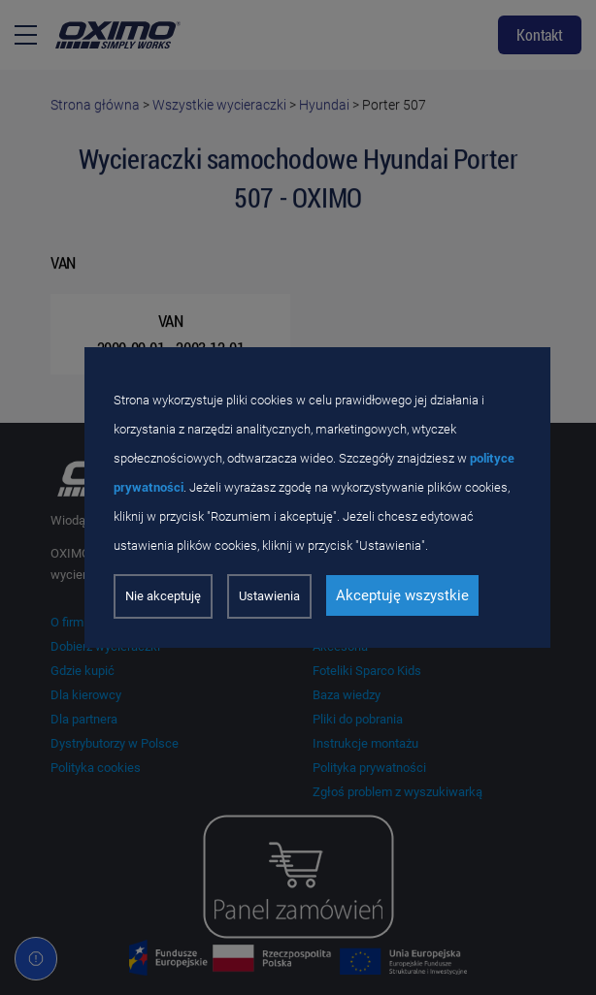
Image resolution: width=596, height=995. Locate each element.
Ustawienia (269, 596)
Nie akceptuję (163, 596)
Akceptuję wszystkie (402, 595)
